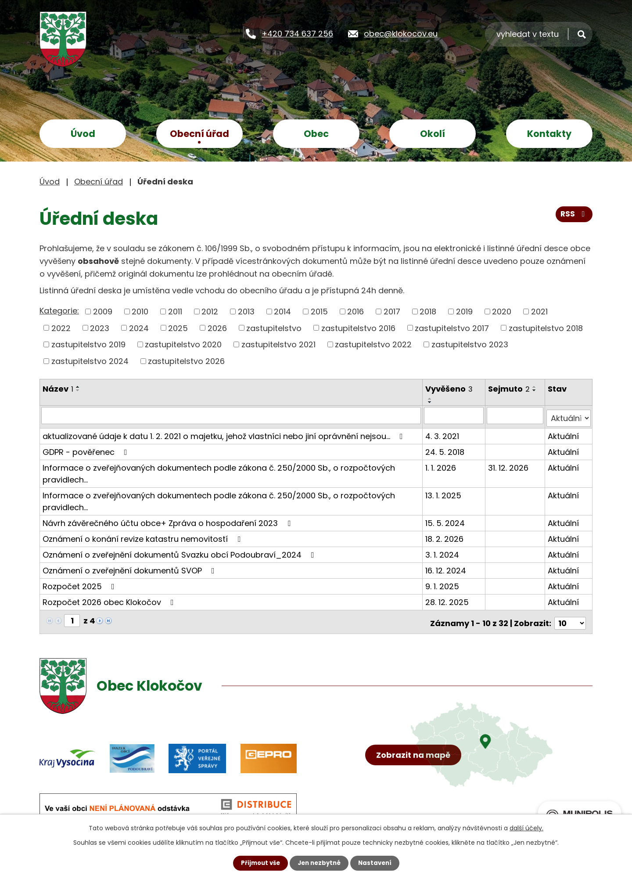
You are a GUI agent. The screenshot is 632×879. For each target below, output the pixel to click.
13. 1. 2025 (444, 492)
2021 (539, 311)
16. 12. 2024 (446, 567)
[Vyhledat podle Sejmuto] (516, 415)
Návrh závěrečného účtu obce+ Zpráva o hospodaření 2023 (168, 520)
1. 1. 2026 (441, 464)
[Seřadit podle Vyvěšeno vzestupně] (431, 398)
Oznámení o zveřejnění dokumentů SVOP (130, 567)
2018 (428, 311)
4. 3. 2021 (443, 433)
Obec (316, 133)
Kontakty (549, 133)
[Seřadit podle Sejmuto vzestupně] (536, 387)
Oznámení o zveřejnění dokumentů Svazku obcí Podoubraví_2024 (180, 551)
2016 (355, 311)
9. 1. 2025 (443, 583)
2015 (319, 311)
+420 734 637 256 (297, 33)
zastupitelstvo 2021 (278, 344)
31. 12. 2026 (509, 464)
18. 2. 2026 (445, 535)
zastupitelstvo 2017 (452, 327)
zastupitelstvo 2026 (186, 361)
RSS (573, 216)
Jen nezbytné (319, 862)
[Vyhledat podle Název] (231, 415)
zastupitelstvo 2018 (546, 327)
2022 (61, 327)
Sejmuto (510, 388)
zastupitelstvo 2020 (183, 344)
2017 (392, 311)
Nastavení (377, 862)
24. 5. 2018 (445, 448)
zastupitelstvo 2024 (90, 361)
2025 (178, 327)
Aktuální (563, 433)
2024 (139, 327)
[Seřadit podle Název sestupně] (78, 390)
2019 (464, 311)
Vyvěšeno (450, 388)
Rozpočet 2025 (80, 583)
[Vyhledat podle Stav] (569, 415)
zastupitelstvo (274, 327)
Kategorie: (59, 310)
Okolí (432, 133)
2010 (140, 311)
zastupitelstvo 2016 (358, 327)
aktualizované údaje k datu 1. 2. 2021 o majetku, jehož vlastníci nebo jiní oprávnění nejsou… (224, 433)
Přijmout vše (258, 862)
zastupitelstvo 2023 (469, 344)
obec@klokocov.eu (401, 33)
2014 (282, 311)
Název (58, 388)
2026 (217, 327)
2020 (501, 311)
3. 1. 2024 (443, 551)
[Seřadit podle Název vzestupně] (78, 387)
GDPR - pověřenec (87, 448)
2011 (175, 311)
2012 (209, 311)
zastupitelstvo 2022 (373, 344)
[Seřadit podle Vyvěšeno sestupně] (431, 402)
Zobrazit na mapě (416, 769)
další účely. (526, 827)
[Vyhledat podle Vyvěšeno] (455, 415)
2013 (246, 311)
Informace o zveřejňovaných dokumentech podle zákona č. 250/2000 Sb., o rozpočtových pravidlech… (219, 470)
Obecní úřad (199, 133)
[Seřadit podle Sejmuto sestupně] (536, 390)
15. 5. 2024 (446, 520)
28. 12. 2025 (448, 599)
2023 (99, 327)
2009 (102, 311)
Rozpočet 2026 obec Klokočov (110, 599)
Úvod (83, 133)
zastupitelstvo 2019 (88, 344)
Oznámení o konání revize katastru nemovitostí (143, 535)
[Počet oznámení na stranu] (570, 617)
